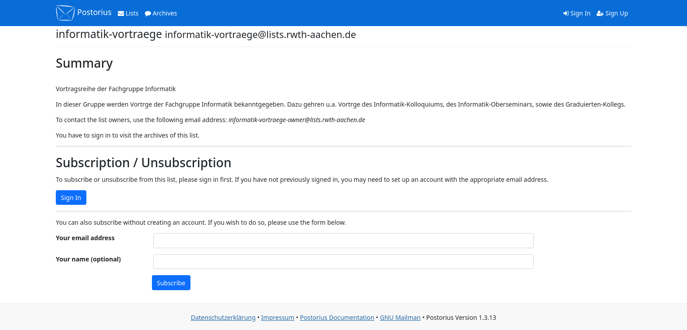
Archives (161, 13)
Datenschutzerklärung (223, 317)
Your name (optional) (88, 259)
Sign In (576, 13)
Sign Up (612, 13)
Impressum (278, 317)
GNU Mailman (400, 317)
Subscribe (171, 283)
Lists (128, 13)
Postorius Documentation (337, 317)
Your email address (85, 238)
